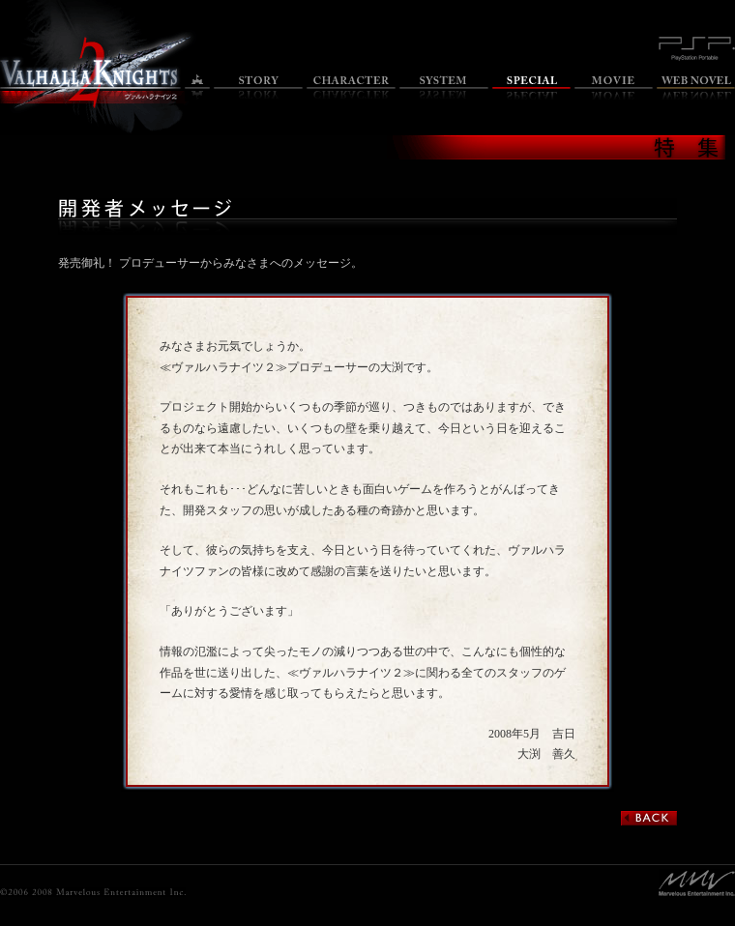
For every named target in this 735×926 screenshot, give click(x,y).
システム (443, 87)
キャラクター (351, 87)
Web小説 (696, 87)
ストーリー (258, 87)
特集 (531, 87)
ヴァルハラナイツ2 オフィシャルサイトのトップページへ (90, 73)
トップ (197, 87)
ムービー (613, 87)
